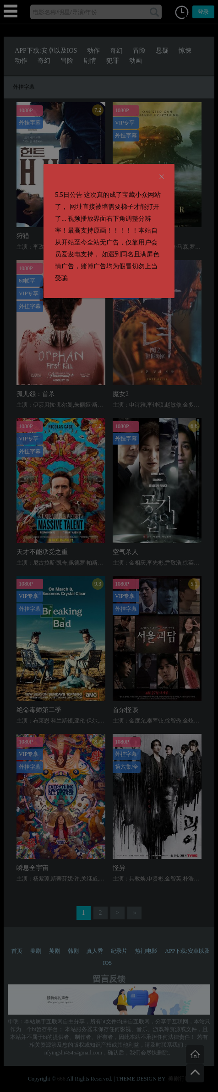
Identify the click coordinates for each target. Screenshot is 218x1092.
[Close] (161, 177)
